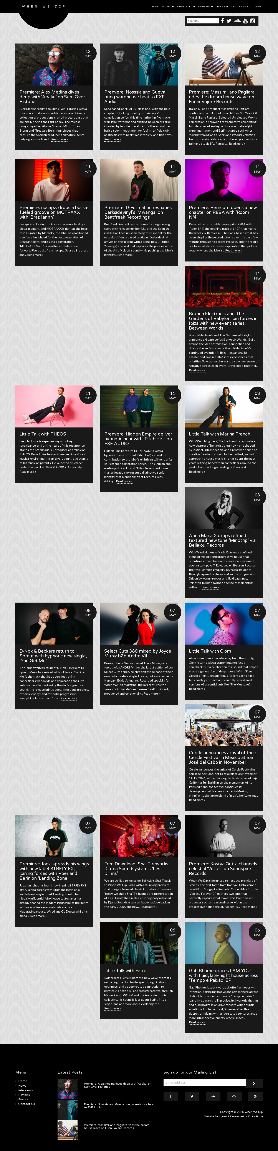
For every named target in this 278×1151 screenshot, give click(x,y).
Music (168, 6)
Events (183, 6)
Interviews (203, 6)
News (155, 6)
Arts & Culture (250, 6)
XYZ (233, 6)
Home (22, 1081)
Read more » (59, 139)
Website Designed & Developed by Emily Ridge (233, 1116)
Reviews (24, 1095)
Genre (222, 6)
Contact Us (26, 1104)
